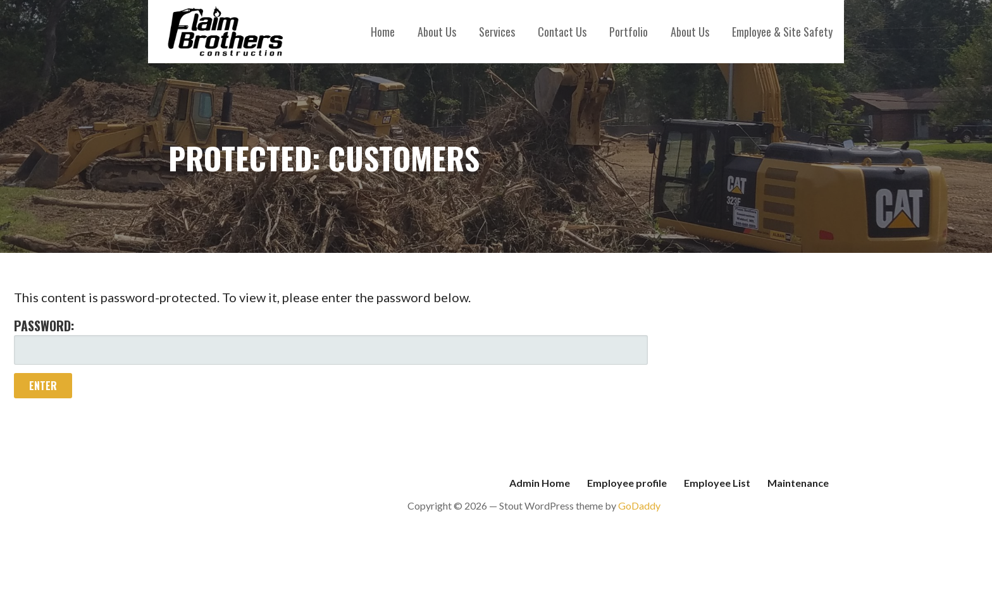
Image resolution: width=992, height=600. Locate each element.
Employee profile (627, 483)
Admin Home (539, 483)
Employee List (717, 483)
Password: (331, 340)
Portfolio (628, 31)
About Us (437, 31)
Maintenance (798, 483)
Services (497, 31)
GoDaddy (639, 505)
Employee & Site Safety (782, 31)
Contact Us (562, 31)
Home (383, 31)
